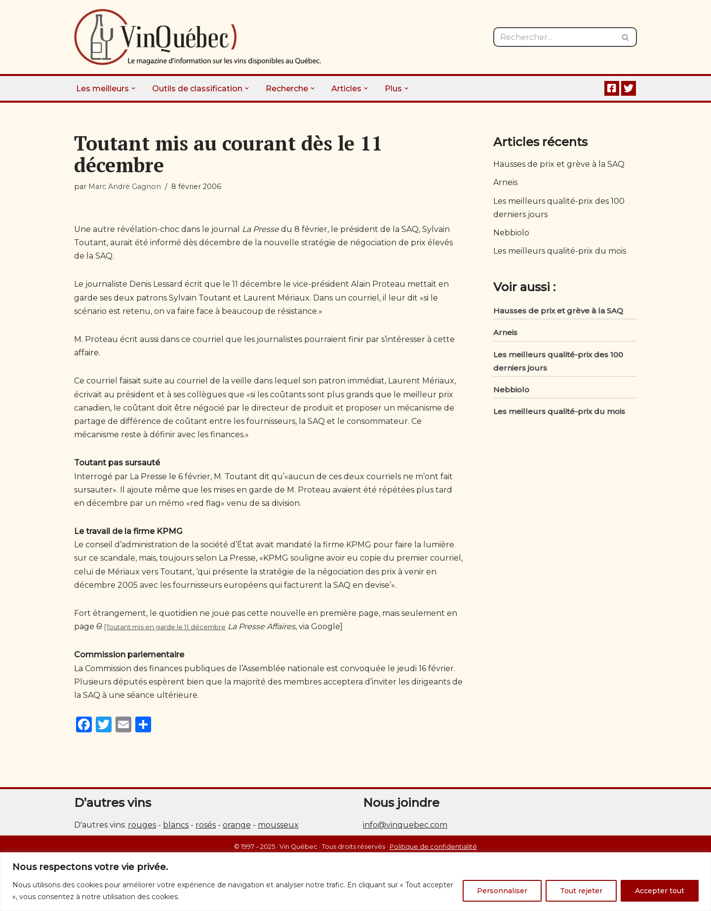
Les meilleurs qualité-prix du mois (559, 251)
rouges (142, 825)
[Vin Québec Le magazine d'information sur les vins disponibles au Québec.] (197, 37)
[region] (355, 881)
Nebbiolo (511, 232)
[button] (133, 88)
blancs (176, 825)
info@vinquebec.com (405, 825)
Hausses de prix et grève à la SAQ (559, 164)
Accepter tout (659, 890)
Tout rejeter (581, 890)
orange (237, 825)
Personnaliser (502, 890)
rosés (206, 825)
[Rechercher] (554, 37)
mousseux (278, 825)
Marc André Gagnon (124, 186)
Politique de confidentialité (433, 846)
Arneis (505, 182)
